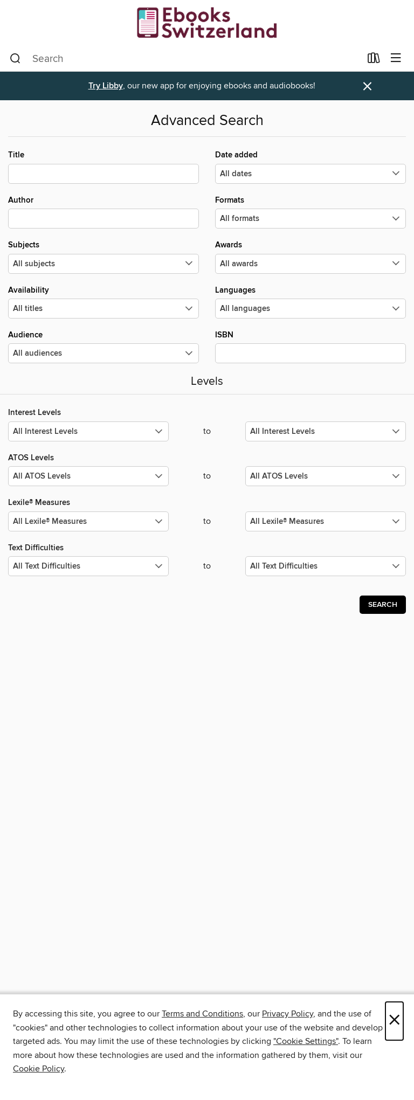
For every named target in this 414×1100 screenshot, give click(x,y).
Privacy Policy (287, 1013)
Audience (103, 346)
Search (382, 605)
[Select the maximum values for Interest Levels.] (325, 431)
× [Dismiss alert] (367, 86)
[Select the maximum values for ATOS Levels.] (325, 476)
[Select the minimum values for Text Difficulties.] (88, 566)
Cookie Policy (38, 1068)
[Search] (15, 58)
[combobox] (185, 59)
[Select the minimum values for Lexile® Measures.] (88, 521)
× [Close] (394, 1021)
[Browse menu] (396, 58)
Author (103, 212)
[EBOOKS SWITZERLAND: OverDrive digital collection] (207, 22)
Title (103, 166)
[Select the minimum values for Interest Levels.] (88, 431)
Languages (310, 302)
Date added (310, 166)
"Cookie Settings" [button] (305, 1041)
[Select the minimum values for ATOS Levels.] (88, 476)
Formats (310, 212)
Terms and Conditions (202, 1013)
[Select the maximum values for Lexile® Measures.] (325, 521)
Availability (103, 302)
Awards (310, 256)
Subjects (103, 256)
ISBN (310, 346)
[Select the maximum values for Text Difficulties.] (325, 566)
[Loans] (374, 60)
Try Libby (105, 86)
